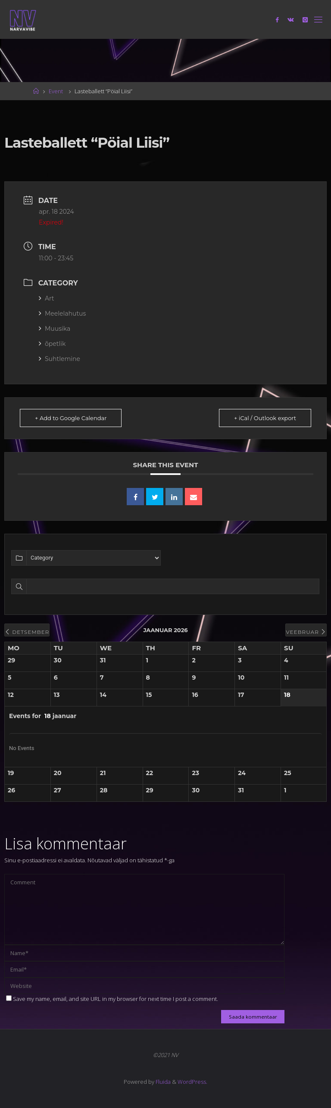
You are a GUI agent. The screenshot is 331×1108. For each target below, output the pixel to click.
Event (56, 91)
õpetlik (52, 344)
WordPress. (192, 1082)
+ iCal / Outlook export (265, 418)
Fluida (162, 1082)
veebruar (306, 632)
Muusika (54, 328)
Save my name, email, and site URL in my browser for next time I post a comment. (112, 999)
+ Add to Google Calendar (70, 418)
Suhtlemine (59, 359)
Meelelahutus (62, 313)
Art (46, 298)
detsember (27, 632)
